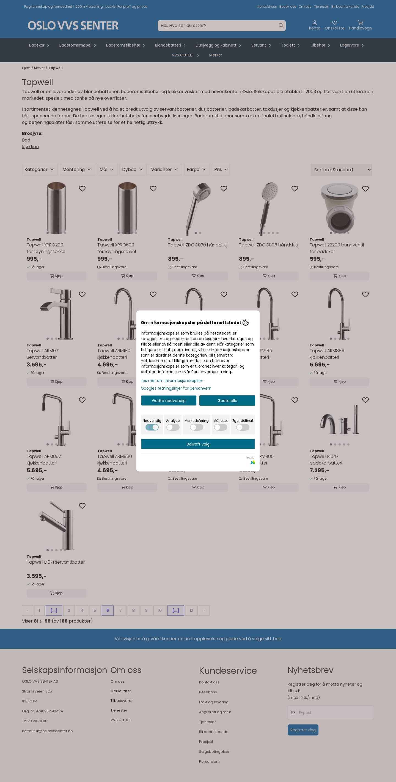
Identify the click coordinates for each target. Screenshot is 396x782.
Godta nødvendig (169, 400)
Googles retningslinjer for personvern (176, 388)
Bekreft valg (198, 444)
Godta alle (227, 400)
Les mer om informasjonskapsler (172, 380)
